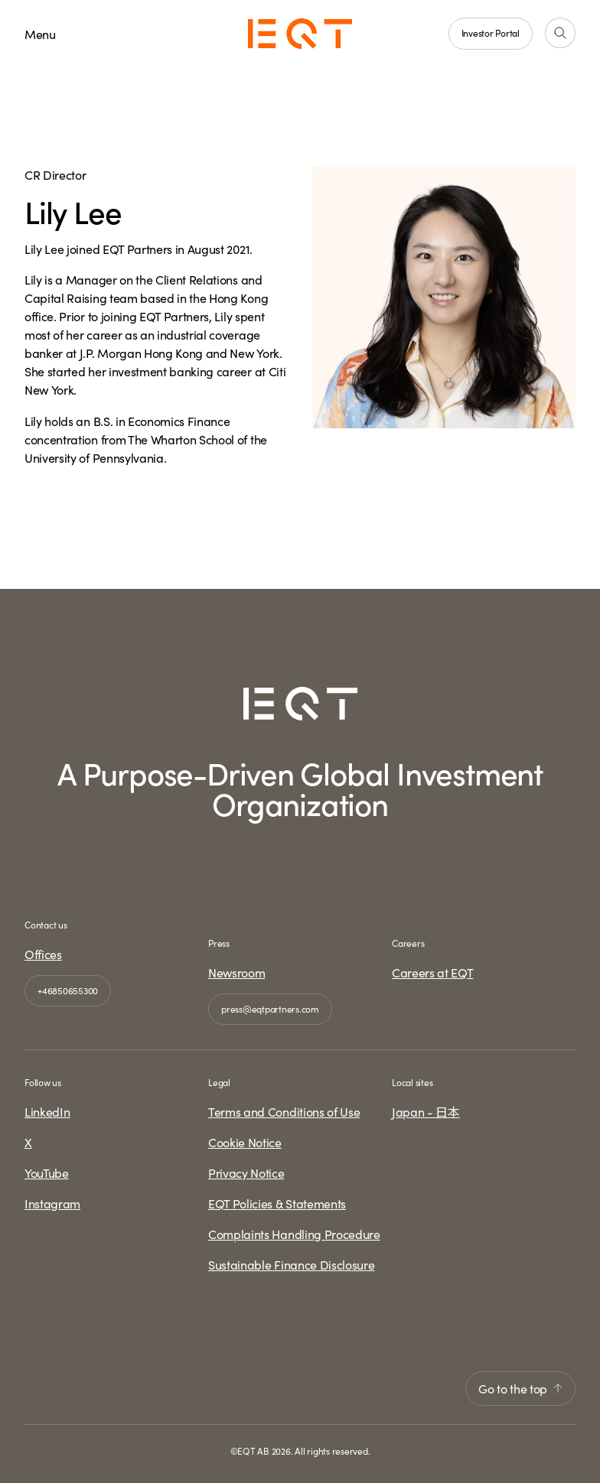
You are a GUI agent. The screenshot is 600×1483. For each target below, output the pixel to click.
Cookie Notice (245, 1141)
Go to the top (520, 1388)
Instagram (52, 1203)
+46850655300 (68, 990)
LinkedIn (47, 1111)
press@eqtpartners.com (270, 1008)
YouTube (46, 1172)
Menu (40, 33)
